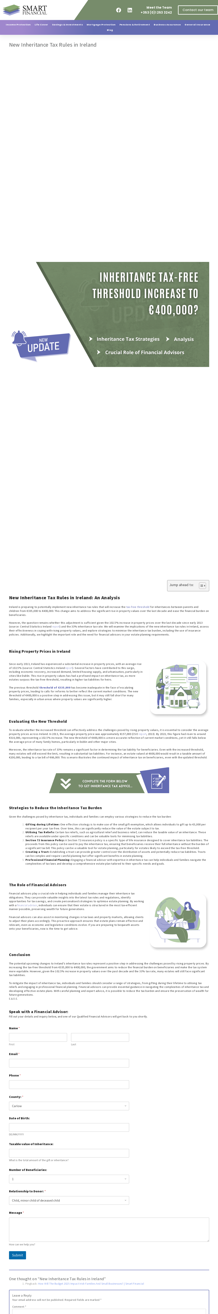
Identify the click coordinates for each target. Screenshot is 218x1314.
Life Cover (41, 24)
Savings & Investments (67, 24)
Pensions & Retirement (135, 24)
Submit (17, 1255)
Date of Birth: (19, 1118)
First (11, 1044)
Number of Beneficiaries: (28, 1170)
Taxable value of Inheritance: (31, 1144)
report (56, 626)
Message (16, 1213)
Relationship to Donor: (27, 1191)
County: (16, 1097)
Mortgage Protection (101, 24)
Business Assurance (167, 24)
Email (14, 1054)
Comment (19, 1306)
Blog (110, 30)
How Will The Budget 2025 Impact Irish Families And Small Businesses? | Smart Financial (91, 1283)
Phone (15, 1075)
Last (73, 1044)
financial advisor (27, 905)
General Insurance (197, 24)
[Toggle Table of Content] (200, 585)
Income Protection (18, 24)
